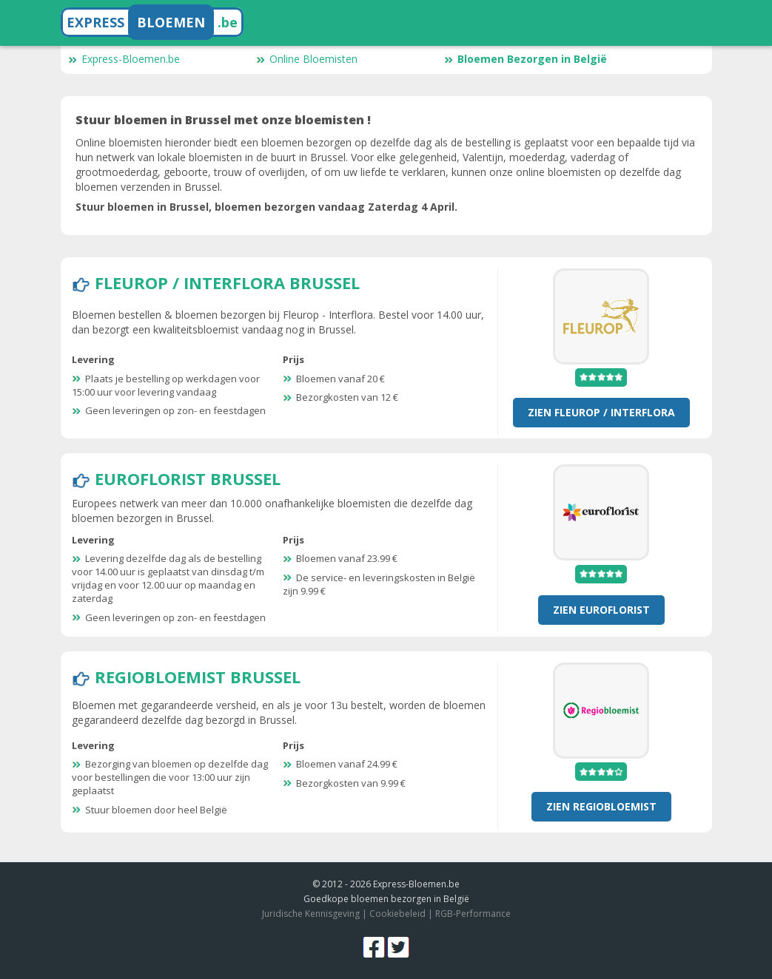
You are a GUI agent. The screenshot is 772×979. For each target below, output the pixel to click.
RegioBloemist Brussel (198, 676)
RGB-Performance (473, 913)
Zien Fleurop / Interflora (601, 412)
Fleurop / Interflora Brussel (227, 282)
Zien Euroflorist (601, 610)
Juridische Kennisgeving (311, 913)
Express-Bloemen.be (124, 59)
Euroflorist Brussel (188, 478)
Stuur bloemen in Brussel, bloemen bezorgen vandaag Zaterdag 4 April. (266, 207)
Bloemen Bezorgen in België (525, 59)
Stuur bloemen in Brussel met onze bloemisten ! (223, 120)
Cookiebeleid (397, 913)
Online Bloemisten (307, 59)
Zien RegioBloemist (601, 806)
